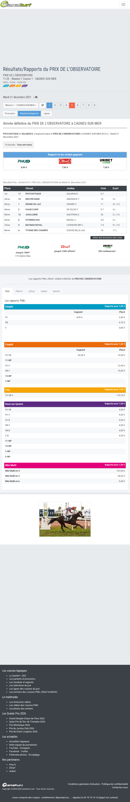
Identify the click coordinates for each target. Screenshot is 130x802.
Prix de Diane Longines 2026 (23, 731)
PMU (7, 291)
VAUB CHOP (31, 209)
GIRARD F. (72, 204)
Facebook (14, 751)
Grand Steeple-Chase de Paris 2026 (27, 718)
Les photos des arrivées (21, 708)
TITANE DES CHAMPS (36, 230)
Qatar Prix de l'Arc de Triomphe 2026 (27, 721)
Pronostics (10, 113)
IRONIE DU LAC (33, 204)
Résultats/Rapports (29, 113)
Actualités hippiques (19, 741)
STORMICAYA (32, 220)
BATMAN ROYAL (33, 225)
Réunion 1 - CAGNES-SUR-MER (20, 105)
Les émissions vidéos (20, 702)
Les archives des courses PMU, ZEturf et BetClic (33, 692)
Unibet (44, 291)
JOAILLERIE (31, 214)
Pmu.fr (12, 764)
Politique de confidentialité (115, 784)
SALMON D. (72, 193)
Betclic (56, 291)
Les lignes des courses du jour (24, 688)
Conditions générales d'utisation (84, 784)
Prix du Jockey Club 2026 (21, 728)
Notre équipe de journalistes (23, 744)
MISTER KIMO (32, 199)
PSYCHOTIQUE (33, 193)
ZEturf (32, 291)
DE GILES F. (72, 209)
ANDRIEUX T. (73, 199)
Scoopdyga (34, 754)
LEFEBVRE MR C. (75, 225)
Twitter (24, 751)
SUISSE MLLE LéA (76, 230)
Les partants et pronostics (22, 679)
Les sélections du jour (20, 685)
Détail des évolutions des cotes (107, 237)
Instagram (25, 748)
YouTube (13, 748)
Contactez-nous (120, 787)
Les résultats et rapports (21, 682)
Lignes (47, 113)
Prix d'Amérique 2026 (19, 725)
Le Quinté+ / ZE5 (17, 675)
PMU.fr (19, 291)
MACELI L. (72, 220)
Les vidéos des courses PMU (23, 705)
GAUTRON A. (73, 214)
